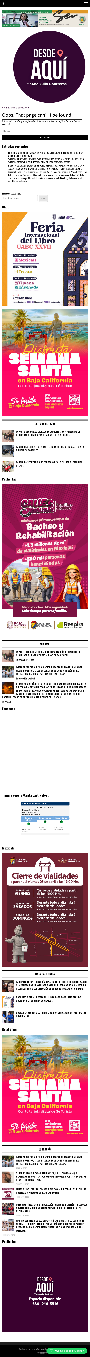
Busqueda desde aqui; (11, 193)
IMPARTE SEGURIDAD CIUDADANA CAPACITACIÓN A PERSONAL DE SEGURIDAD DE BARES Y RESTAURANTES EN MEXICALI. (45, 154)
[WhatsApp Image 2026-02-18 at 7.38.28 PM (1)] (45, 635)
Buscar (43, 199)
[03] (45, 1331)
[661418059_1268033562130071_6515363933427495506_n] (45, 965)
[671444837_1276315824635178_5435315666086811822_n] (45, 304)
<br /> (45, 821)
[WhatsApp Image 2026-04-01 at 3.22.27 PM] (45, 415)
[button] (66, 1351)
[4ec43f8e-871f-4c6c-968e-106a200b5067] (45, 25)
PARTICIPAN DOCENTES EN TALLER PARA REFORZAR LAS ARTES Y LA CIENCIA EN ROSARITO (46, 159)
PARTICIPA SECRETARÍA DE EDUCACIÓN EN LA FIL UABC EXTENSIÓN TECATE (39, 162)
